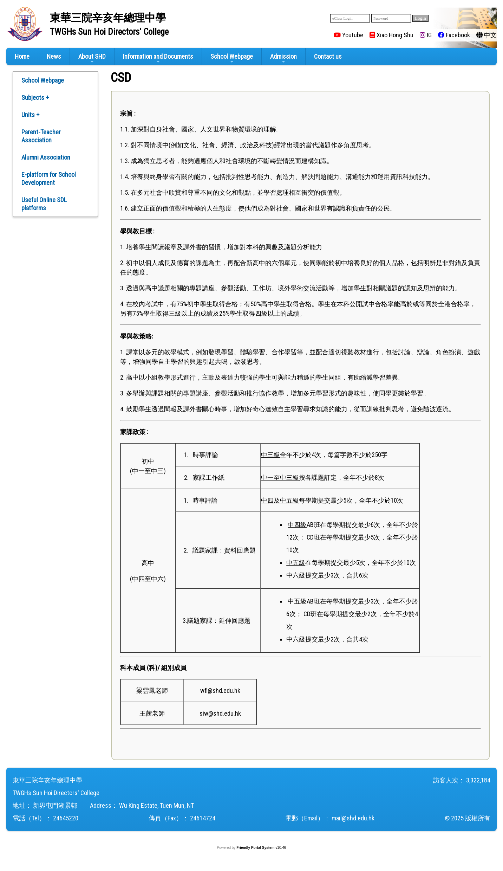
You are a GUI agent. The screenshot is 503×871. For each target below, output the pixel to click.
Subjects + (35, 97)
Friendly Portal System (255, 848)
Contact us (328, 56)
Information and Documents (158, 58)
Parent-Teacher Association (41, 136)
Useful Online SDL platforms (44, 204)
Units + (30, 114)
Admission (283, 58)
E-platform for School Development (48, 178)
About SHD (92, 58)
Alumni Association (45, 157)
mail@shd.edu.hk (353, 818)
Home (22, 56)
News (54, 56)
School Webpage (231, 58)
